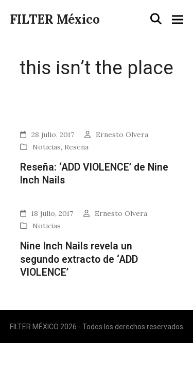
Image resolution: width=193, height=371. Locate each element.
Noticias (46, 146)
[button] (156, 19)
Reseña (76, 146)
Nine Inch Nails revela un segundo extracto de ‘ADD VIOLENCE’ (79, 259)
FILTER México (55, 19)
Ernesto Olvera (122, 134)
